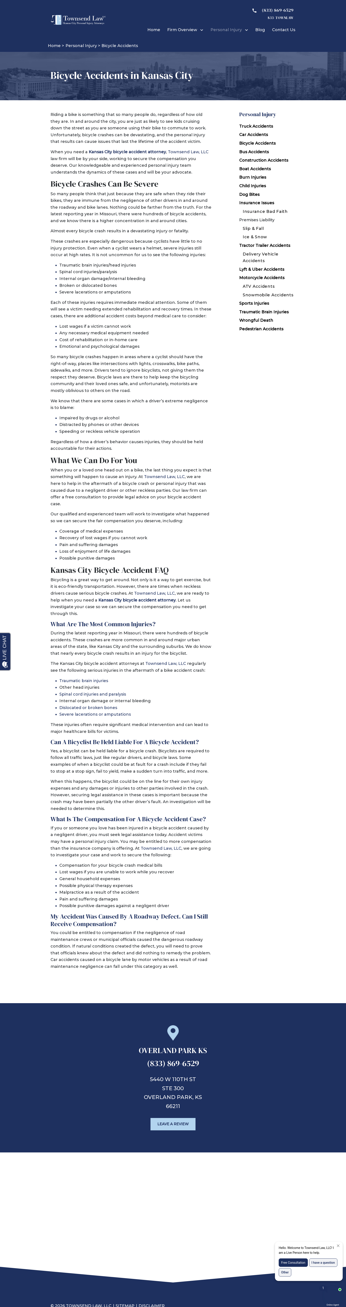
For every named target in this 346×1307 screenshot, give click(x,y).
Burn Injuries (252, 177)
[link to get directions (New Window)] (173, 1052)
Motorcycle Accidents (261, 277)
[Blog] (260, 29)
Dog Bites (249, 194)
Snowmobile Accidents (268, 295)
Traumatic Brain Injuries (264, 312)
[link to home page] (78, 19)
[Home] (153, 29)
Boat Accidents (255, 168)
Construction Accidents (263, 160)
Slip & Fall (253, 228)
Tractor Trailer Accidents (264, 245)
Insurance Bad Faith (265, 211)
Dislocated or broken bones (88, 707)
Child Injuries (252, 185)
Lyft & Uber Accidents (261, 269)
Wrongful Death (256, 320)
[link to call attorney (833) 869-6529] (173, 1064)
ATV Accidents (259, 286)
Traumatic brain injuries (83, 680)
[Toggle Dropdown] (202, 29)
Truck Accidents (256, 126)
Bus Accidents (254, 151)
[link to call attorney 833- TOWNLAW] (271, 13)
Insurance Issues (256, 202)
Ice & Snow (255, 237)
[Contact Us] (283, 29)
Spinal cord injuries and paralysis (92, 694)
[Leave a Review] (173, 1124)
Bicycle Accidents (257, 143)
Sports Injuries (254, 303)
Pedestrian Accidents (261, 329)
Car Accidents (253, 134)
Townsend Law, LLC (188, 151)
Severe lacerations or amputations (95, 714)
